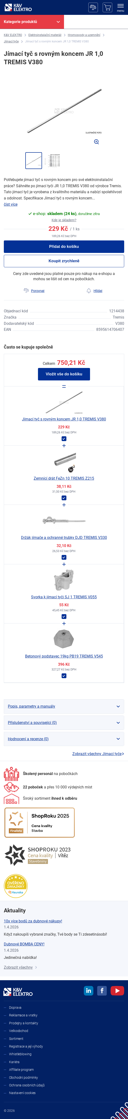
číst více (10, 204)
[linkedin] (88, 991)
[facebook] (102, 991)
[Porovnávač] (93, 7)
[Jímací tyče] (11, 41)
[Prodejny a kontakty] (48, 787)
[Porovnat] (34, 290)
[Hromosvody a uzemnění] (84, 35)
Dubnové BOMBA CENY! (24, 944)
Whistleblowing (20, 1054)
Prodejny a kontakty (23, 1023)
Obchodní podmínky (23, 1077)
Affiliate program (21, 1070)
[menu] (120, 8)
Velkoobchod (18, 1031)
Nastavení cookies (22, 1093)
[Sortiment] (40, 798)
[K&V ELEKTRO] (18, 7)
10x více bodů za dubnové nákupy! (33, 921)
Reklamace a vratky (23, 1015)
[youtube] (117, 991)
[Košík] (107, 7)
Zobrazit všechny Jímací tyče (98, 754)
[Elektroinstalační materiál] (44, 35)
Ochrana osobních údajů (27, 1085)
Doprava (15, 1007)
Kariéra (14, 1062)
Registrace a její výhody (26, 1046)
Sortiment (16, 1039)
